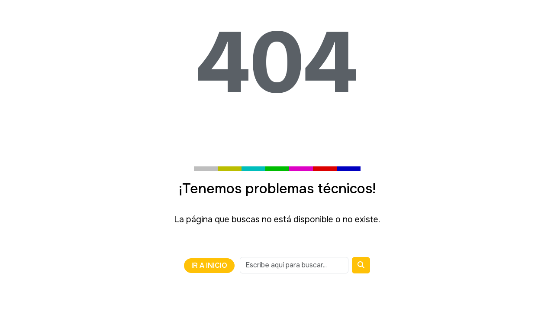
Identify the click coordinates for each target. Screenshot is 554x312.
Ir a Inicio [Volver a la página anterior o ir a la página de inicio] (209, 265)
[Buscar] (361, 265)
